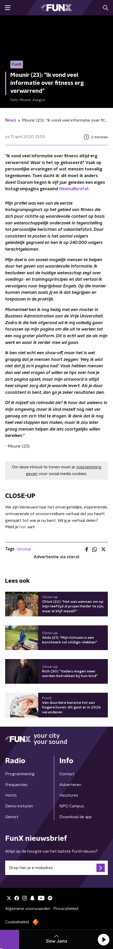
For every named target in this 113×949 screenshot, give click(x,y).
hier (22, 527)
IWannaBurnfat (74, 189)
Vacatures (68, 795)
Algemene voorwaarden (27, 909)
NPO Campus (71, 806)
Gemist (11, 817)
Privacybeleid (65, 909)
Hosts (11, 795)
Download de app (75, 817)
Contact (67, 774)
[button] (103, 939)
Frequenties (16, 785)
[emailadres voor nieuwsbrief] (56, 868)
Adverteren (70, 785)
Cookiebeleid (17, 922)
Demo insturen (19, 806)
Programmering (20, 774)
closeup (24, 549)
